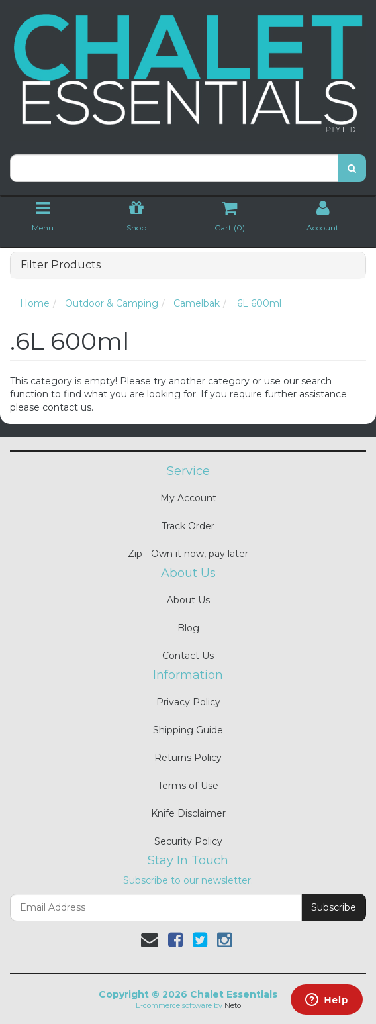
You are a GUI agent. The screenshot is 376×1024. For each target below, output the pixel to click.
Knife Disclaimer (188, 813)
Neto (232, 1005)
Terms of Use (188, 786)
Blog (188, 628)
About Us (188, 600)
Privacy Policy (188, 702)
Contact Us (188, 656)
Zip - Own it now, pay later (188, 554)
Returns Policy (188, 758)
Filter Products (61, 265)
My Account (188, 498)
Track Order (188, 526)
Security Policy (188, 841)
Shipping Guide (188, 730)
